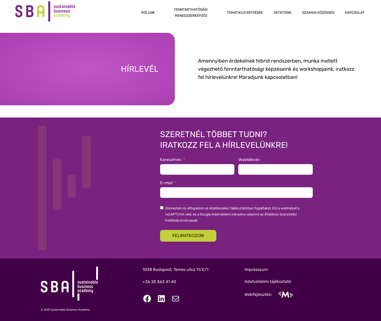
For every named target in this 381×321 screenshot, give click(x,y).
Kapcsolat (354, 12)
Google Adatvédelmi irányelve (222, 214)
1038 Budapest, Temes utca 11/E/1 (175, 269)
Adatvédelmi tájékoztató (268, 281)
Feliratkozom (188, 236)
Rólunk (148, 12)
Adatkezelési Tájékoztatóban (231, 208)
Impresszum (256, 269)
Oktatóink (282, 12)
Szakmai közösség (318, 12)
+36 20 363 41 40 (159, 281)
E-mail (166, 182)
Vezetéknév (249, 159)
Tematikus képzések (245, 12)
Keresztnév (170, 159)
